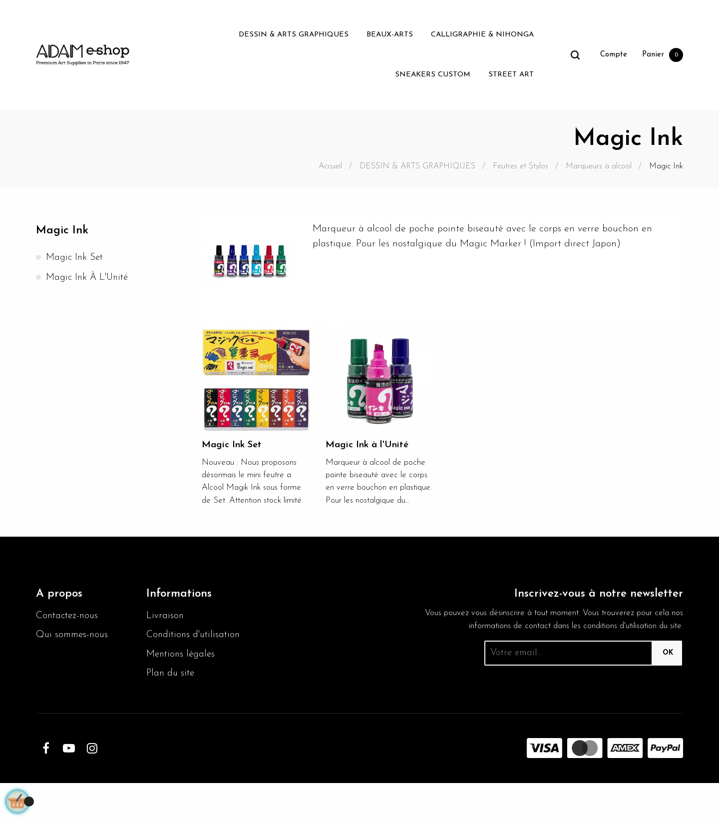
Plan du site (171, 709)
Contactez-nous (68, 634)
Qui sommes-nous (74, 654)
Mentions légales (182, 689)
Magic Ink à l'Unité (89, 278)
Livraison (165, 634)
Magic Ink (63, 231)
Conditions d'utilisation (171, 661)
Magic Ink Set (76, 258)
